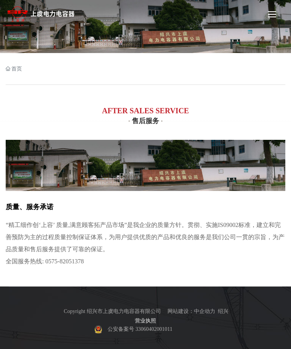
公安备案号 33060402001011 (140, 329)
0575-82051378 (64, 261)
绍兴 (223, 311)
